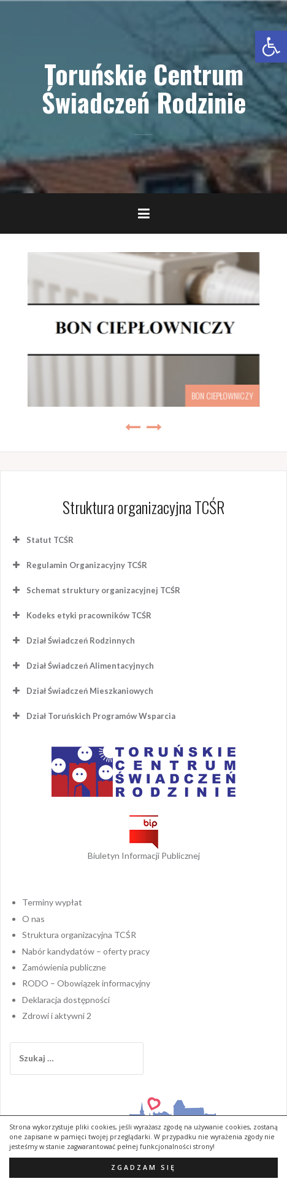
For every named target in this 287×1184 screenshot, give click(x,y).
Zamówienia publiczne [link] (64, 915)
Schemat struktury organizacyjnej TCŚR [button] (95, 538)
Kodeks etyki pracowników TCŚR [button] (80, 563)
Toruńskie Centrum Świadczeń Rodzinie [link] (144, 88)
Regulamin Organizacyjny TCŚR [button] (78, 513)
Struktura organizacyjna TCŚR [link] (79, 882)
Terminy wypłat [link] (52, 850)
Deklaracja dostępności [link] (66, 947)
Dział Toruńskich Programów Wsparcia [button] (92, 664)
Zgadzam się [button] (143, 1167)
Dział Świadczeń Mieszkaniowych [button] (81, 638)
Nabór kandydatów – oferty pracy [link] (86, 899)
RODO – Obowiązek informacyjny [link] (86, 931)
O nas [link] (33, 866)
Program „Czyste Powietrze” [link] (211, 343)
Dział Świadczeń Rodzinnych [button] (72, 588)
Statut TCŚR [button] (42, 488)
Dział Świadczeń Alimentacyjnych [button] (82, 613)
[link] (271, 47)
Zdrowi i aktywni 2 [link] (56, 963)
